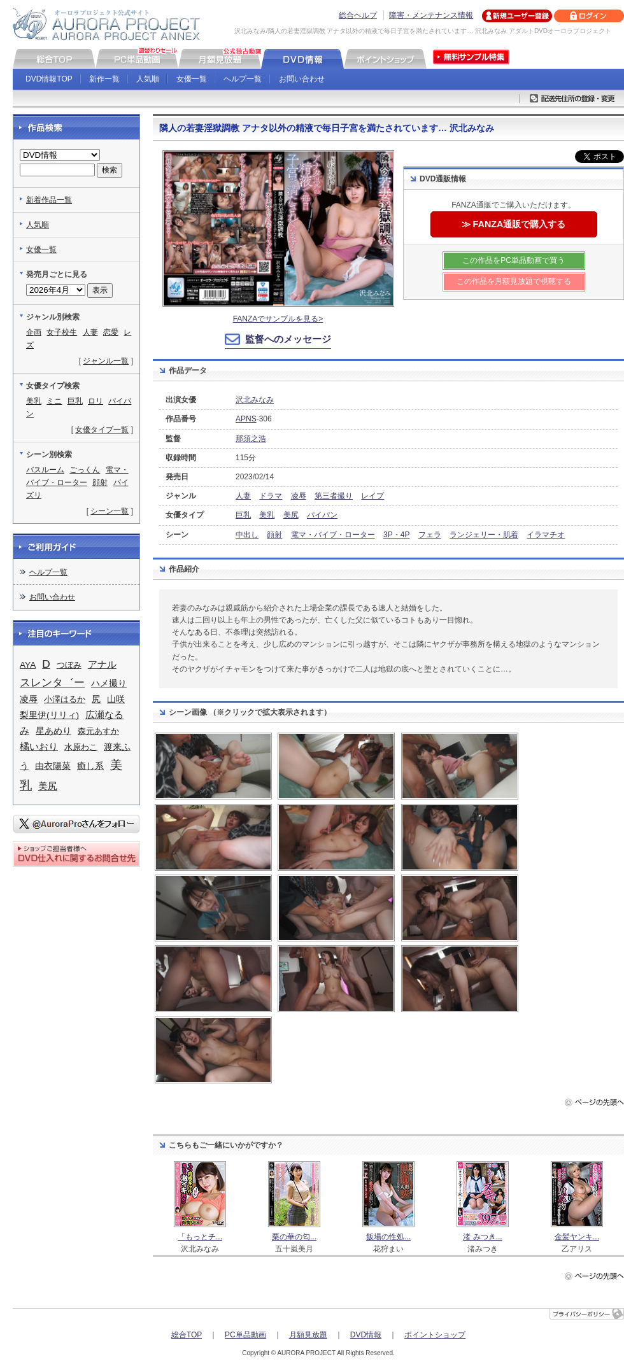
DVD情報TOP (49, 78)
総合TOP (186, 1334)
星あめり (53, 731)
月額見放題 (308, 1334)
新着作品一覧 (49, 199)
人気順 (147, 78)
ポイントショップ (434, 1334)
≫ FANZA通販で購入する (514, 224)
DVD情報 (365, 1334)
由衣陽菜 (53, 766)
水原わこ (80, 747)
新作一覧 (104, 78)
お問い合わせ (302, 78)
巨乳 (243, 514)
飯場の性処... (388, 1236)
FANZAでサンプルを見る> (278, 318)
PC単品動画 (245, 1334)
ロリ (95, 401)
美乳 (266, 514)
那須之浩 (251, 438)
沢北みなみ (255, 399)
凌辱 (298, 495)
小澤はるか (64, 699)
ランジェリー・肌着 (484, 534)
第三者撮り (334, 495)
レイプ (372, 495)
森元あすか (98, 731)
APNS (246, 418)
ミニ (54, 401)
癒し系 (90, 766)
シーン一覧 (109, 511)
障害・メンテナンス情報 (431, 15)
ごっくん (84, 469)
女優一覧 (191, 78)
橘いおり (39, 747)
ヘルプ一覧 (242, 78)
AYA (28, 665)
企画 (33, 332)
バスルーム (45, 469)
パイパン (322, 514)
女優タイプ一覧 (102, 429)
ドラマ (270, 495)
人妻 (243, 495)
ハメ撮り (109, 683)
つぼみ (69, 665)
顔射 (274, 534)
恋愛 (110, 332)
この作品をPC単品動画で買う (513, 260)
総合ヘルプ (358, 15)
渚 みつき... (482, 1236)
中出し (247, 534)
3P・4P (396, 534)
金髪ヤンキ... (577, 1236)
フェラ (429, 534)
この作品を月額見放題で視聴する (514, 281)
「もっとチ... (200, 1236)
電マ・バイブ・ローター (333, 534)
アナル (102, 664)
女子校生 (61, 332)
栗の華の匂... (294, 1236)
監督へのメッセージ (288, 339)
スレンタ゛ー (52, 682)
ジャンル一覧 (106, 360)
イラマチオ (546, 534)
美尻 (291, 514)
